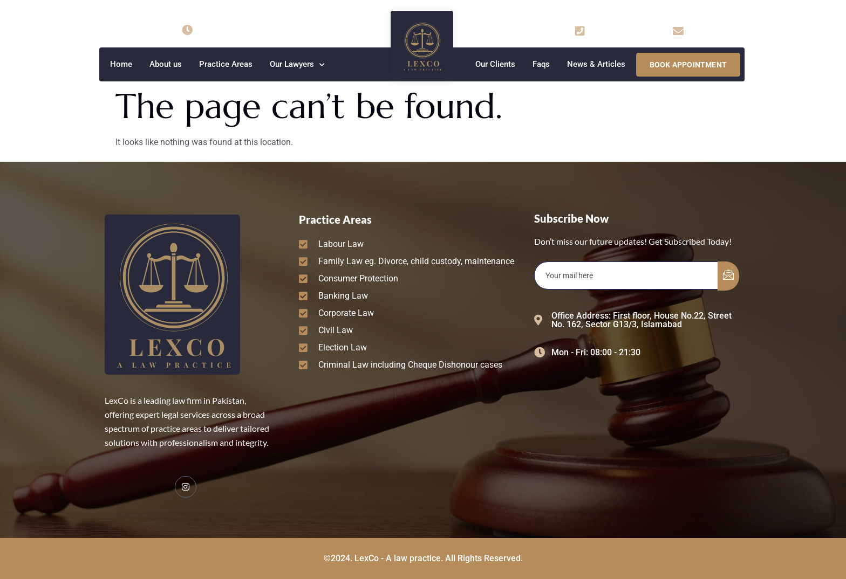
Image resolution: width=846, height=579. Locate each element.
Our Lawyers (297, 65)
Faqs (541, 64)
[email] (626, 275)
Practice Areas (226, 64)
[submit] (728, 276)
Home (121, 64)
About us (165, 64)
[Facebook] (185, 487)
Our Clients (495, 64)
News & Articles (596, 64)
